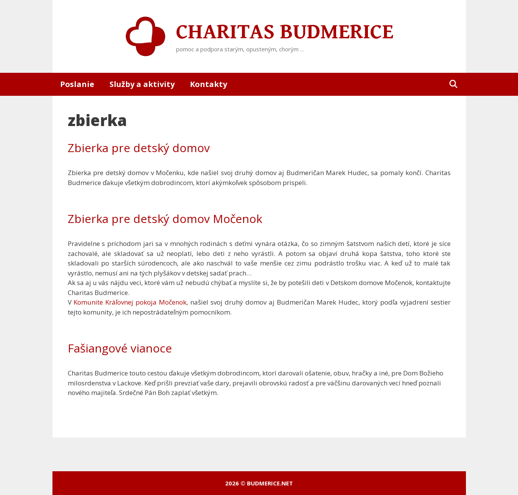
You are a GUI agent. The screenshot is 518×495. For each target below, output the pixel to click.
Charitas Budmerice (285, 32)
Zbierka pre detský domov (139, 148)
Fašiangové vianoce (120, 348)
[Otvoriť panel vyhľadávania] (453, 84)
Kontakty (208, 84)
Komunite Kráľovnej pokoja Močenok (130, 302)
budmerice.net (270, 483)
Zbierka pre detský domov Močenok (165, 218)
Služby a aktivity (142, 84)
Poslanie (77, 84)
